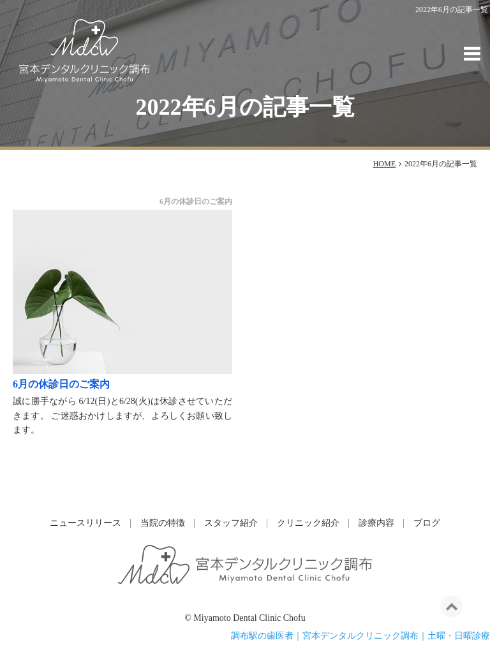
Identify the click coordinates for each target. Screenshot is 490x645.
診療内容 (376, 523)
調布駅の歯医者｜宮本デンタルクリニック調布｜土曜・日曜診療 (360, 636)
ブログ (426, 523)
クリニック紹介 (308, 523)
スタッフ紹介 (231, 523)
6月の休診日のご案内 (61, 384)
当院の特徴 (162, 523)
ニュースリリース (85, 523)
